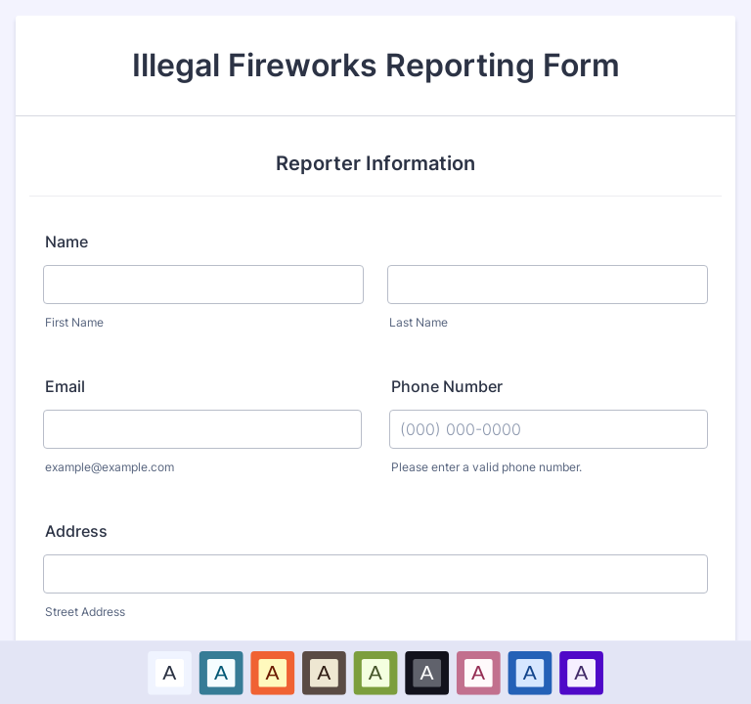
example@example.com (109, 467)
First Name (74, 322)
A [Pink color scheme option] (478, 671)
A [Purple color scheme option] (581, 671)
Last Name (418, 322)
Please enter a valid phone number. (486, 467)
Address (76, 531)
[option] (170, 672)
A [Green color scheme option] (375, 671)
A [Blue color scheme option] (221, 671)
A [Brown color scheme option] (324, 671)
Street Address (85, 611)
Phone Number (447, 386)
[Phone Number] (548, 429)
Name (66, 241)
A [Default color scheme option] (169, 671)
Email (65, 386)
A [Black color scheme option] (427, 671)
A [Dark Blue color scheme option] (530, 671)
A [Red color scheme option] (273, 671)
